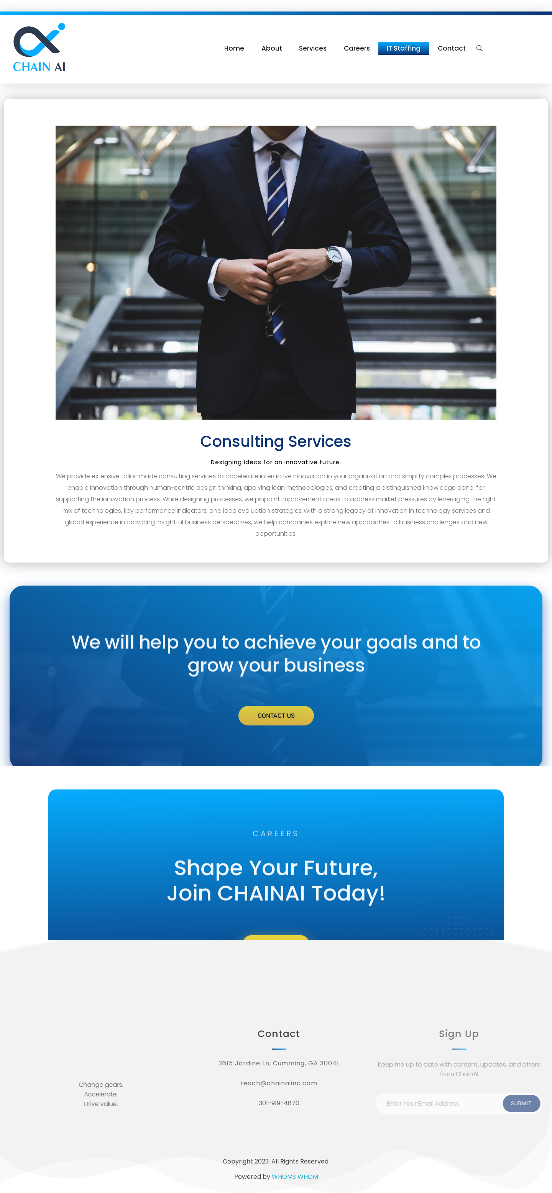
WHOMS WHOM (295, 1176)
